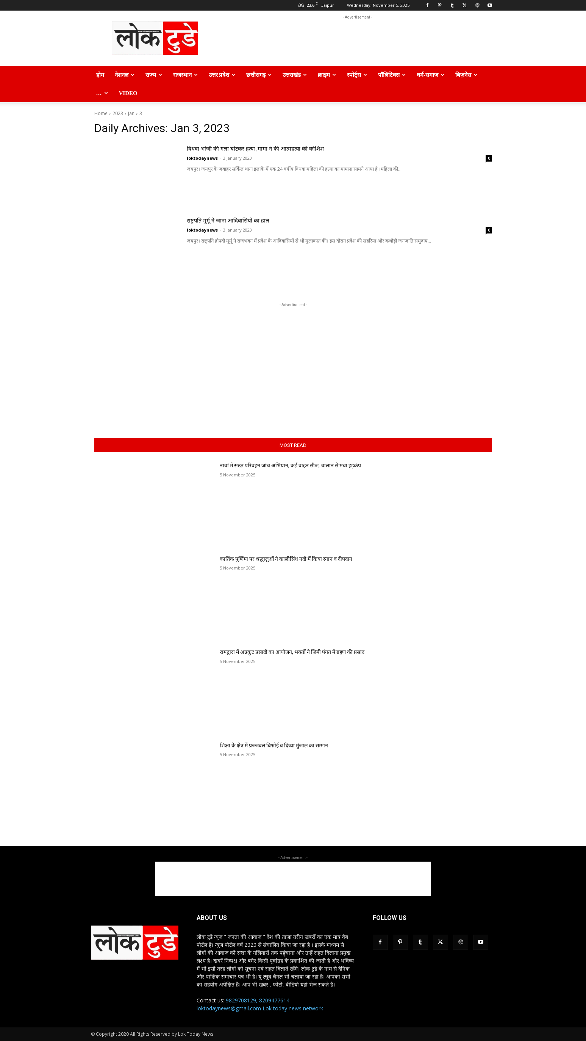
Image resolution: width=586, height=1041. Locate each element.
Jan (131, 113)
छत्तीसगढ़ (259, 75)
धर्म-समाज (430, 75)
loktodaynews (202, 158)
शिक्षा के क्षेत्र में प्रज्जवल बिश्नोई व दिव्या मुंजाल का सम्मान (274, 745)
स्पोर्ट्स (357, 75)
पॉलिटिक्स (392, 75)
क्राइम (327, 75)
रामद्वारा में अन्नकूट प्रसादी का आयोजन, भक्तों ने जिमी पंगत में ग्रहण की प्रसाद (292, 652)
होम (100, 75)
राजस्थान (185, 75)
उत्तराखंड (295, 75)
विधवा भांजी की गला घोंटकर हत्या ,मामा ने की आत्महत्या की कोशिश (288, 147)
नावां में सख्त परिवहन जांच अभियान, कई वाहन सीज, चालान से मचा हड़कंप (290, 465)
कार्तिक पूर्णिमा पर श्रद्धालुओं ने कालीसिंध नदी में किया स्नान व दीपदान (286, 559)
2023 (118, 113)
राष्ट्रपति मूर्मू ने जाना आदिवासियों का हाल (248, 219)
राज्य (153, 75)
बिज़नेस (466, 75)
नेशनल (124, 75)
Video (128, 93)
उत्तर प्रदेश (222, 75)
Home (101, 113)
